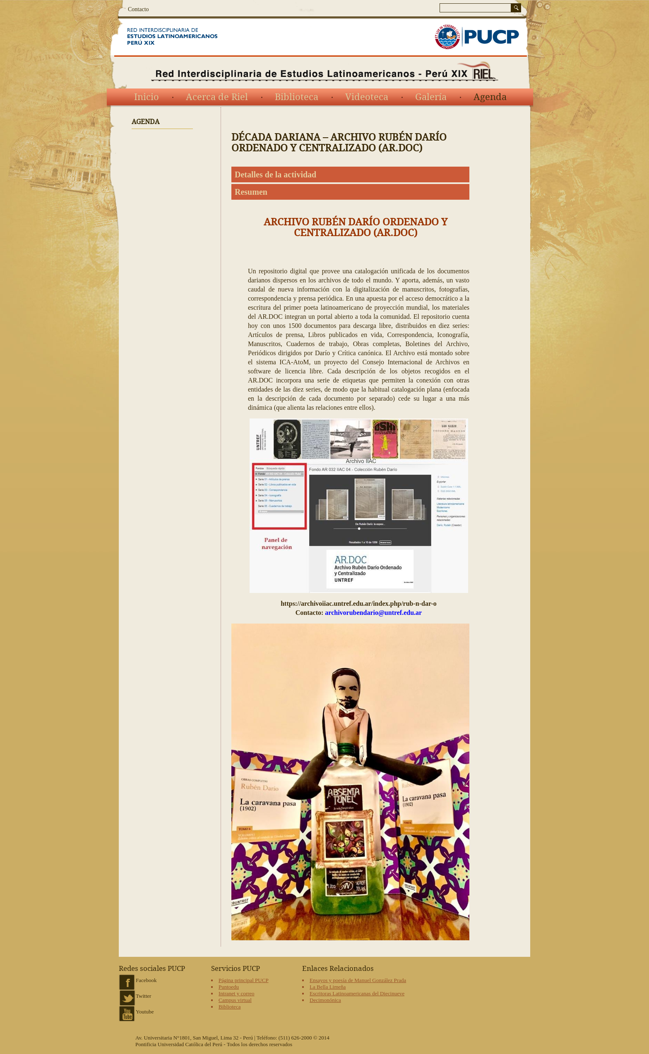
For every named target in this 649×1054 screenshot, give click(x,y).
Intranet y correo (237, 993)
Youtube (145, 1012)
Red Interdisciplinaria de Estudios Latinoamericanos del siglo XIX (183, 37)
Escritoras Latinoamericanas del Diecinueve (357, 993)
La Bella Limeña (328, 987)
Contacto (138, 9)
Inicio (146, 97)
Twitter (143, 996)
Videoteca (366, 97)
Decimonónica (325, 1000)
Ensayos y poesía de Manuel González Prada (358, 980)
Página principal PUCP (244, 980)
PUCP (477, 37)
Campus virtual (235, 1000)
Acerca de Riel (217, 97)
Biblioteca (296, 97)
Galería (431, 97)
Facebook (146, 980)
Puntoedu (229, 987)
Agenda (490, 97)
